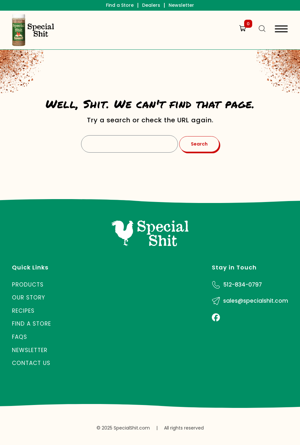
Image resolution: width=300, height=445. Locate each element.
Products (28, 284)
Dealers (151, 5)
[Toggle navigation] (281, 30)
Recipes (23, 311)
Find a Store (120, 5)
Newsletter (181, 5)
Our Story (28, 297)
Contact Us (31, 363)
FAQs (19, 337)
